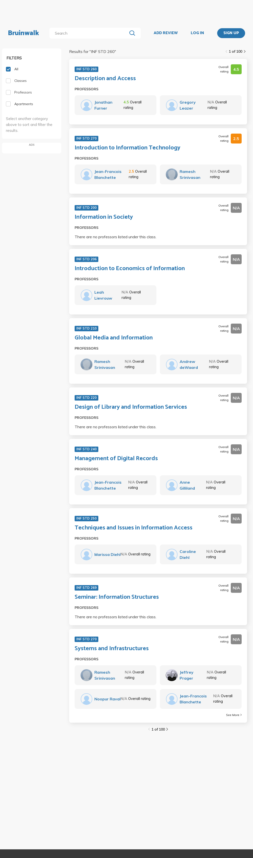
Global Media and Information (114, 338)
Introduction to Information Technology (127, 147)
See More (234, 715)
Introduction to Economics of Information (130, 268)
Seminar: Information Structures (117, 597)
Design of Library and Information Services (131, 407)
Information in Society (104, 217)
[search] (89, 33)
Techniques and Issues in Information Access (133, 528)
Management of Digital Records (116, 458)
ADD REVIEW (166, 33)
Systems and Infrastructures (112, 648)
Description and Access (105, 78)
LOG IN (197, 33)
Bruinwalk (23, 33)
